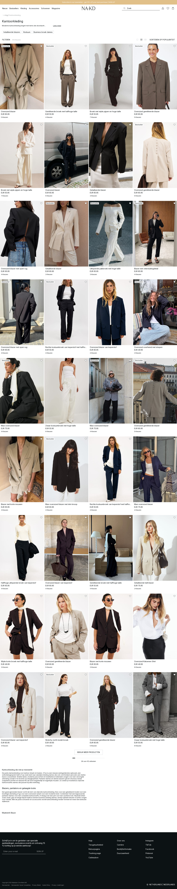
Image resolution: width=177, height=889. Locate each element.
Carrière (120, 845)
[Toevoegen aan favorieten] (41, 46)
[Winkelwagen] (173, 8)
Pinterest (149, 853)
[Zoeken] (140, 8)
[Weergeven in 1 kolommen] (137, 40)
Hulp (90, 841)
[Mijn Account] (163, 8)
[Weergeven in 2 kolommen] (141, 40)
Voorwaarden (6, 885)
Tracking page (95, 853)
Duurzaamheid (123, 853)
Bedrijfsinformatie (124, 849)
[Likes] (168, 8)
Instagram (150, 841)
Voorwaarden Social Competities (21, 885)
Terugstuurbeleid (96, 845)
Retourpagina (94, 849)
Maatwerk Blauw (9, 813)
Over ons (121, 841)
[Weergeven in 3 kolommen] (145, 40)
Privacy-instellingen (58, 885)
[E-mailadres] (18, 851)
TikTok (148, 845)
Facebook (150, 849)
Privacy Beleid (36, 885)
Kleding (5, 15)
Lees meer (57, 26)
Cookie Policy (46, 885)
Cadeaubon (93, 857)
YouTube (149, 857)
